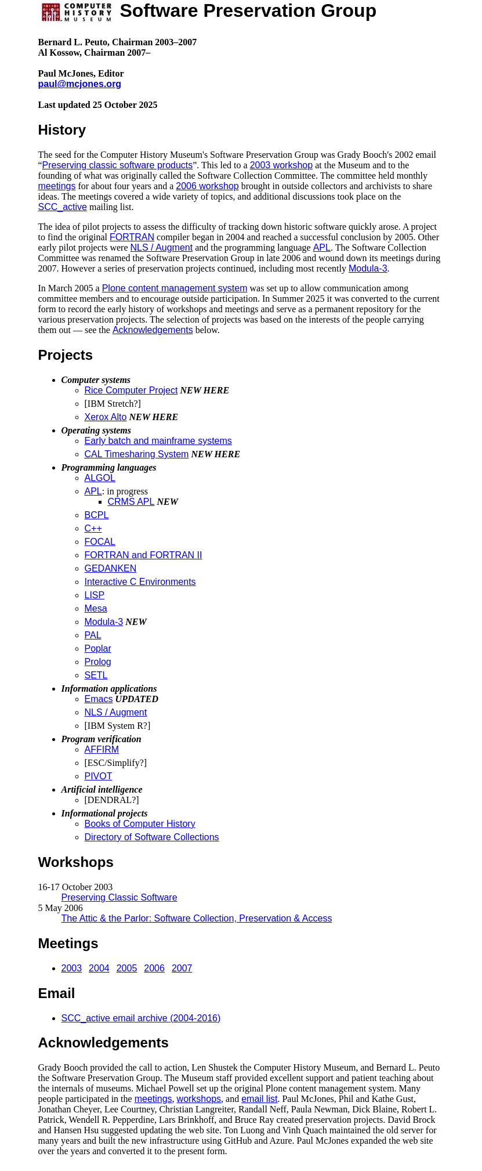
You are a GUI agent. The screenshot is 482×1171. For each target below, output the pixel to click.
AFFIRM (102, 749)
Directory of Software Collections (152, 837)
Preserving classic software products (117, 165)
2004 (99, 968)
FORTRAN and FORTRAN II (143, 555)
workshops (199, 1099)
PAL (93, 635)
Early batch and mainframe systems (158, 441)
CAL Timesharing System (137, 454)
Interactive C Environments (140, 582)
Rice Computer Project (131, 390)
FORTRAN (132, 237)
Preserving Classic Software (119, 897)
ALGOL (100, 478)
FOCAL (100, 542)
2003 (71, 968)
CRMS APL (131, 502)
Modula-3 (368, 268)
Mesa (96, 608)
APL (322, 247)
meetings (57, 186)
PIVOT (99, 776)
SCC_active (62, 207)
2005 (127, 968)
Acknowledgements (153, 330)
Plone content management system (175, 288)
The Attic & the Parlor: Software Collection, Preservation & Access (196, 918)
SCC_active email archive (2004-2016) (141, 1018)
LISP (95, 595)
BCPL (97, 515)
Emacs (99, 699)
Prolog (98, 662)
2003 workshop (281, 165)
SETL (96, 675)
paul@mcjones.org (80, 84)
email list (259, 1099)
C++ (93, 528)
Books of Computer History (140, 824)
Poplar (98, 648)
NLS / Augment (162, 247)
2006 (154, 968)
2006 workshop (207, 186)
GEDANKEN (111, 568)
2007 (182, 968)
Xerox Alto (106, 417)
